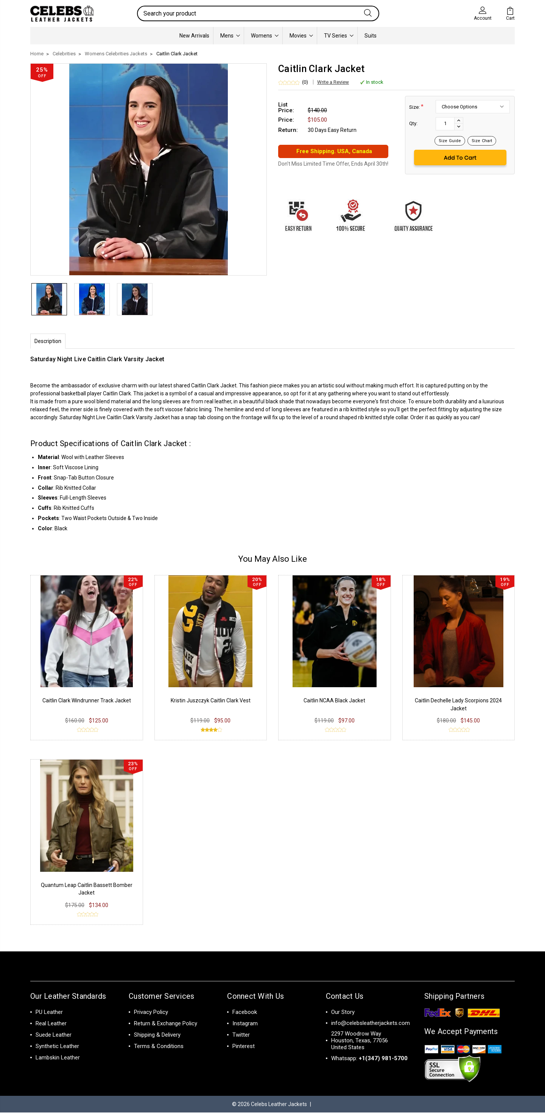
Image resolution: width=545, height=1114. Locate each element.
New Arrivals (194, 36)
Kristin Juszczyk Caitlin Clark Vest (211, 702)
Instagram (245, 1025)
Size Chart (482, 140)
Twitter (241, 1036)
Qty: (413, 123)
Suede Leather (54, 1036)
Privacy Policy (151, 1013)
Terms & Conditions (159, 1047)
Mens (230, 36)
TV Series (338, 36)
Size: (416, 107)
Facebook (244, 1013)
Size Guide (450, 140)
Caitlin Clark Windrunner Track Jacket (86, 702)
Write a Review (333, 82)
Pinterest (243, 1047)
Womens (265, 36)
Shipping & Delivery (157, 1036)
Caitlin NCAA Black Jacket (334, 702)
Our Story (343, 1013)
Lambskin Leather (58, 1059)
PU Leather (49, 1013)
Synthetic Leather (57, 1047)
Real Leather (51, 1025)
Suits (370, 36)
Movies (301, 36)
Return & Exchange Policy (165, 1025)
